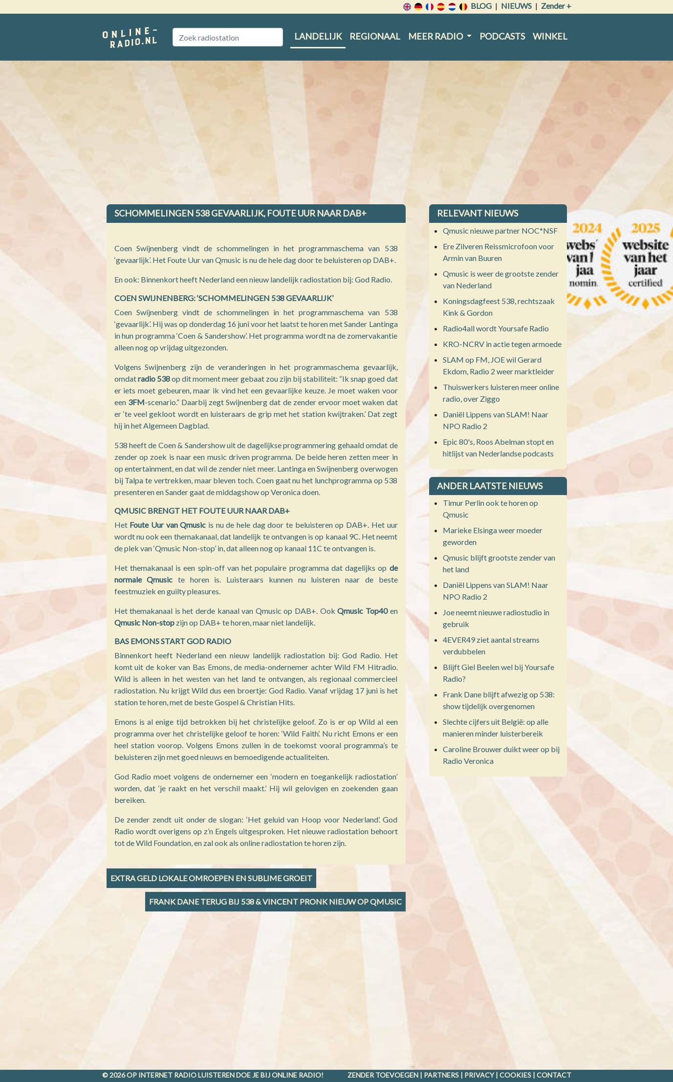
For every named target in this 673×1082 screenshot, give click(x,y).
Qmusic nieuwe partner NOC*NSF (500, 230)
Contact (554, 1075)
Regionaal (374, 36)
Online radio (296, 1075)
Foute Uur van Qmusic (168, 524)
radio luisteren (204, 1075)
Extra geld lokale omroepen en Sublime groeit (211, 878)
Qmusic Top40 (362, 610)
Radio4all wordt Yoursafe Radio (496, 328)
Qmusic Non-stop (144, 622)
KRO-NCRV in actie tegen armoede (502, 343)
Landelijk (318, 36)
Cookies (515, 1075)
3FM (136, 402)
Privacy (479, 1075)
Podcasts (502, 36)
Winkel (550, 36)
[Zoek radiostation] (228, 37)
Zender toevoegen (382, 1075)
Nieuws (516, 5)
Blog (481, 5)
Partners (441, 1075)
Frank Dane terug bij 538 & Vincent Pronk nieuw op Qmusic (275, 901)
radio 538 (154, 378)
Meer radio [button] (436, 36)
